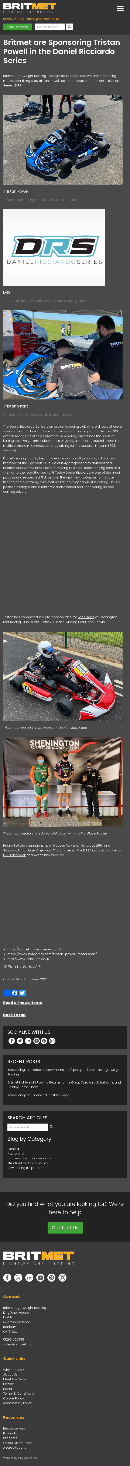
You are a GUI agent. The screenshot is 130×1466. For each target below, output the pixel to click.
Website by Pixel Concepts (20, 1457)
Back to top (14, 1014)
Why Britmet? (13, 1369)
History (8, 1383)
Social (8, 1388)
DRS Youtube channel (100, 849)
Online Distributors (17, 1442)
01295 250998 (13, 19)
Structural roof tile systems (27, 1162)
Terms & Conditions (18, 1393)
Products (10, 1432)
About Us (10, 1373)
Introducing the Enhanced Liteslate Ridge (38, 1094)
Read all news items (22, 1002)
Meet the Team (15, 1378)
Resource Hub (14, 1428)
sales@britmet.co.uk (43, 19)
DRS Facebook (14, 854)
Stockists (10, 1437)
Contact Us (65, 1227)
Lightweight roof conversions (29, 1158)
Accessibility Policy (17, 1402)
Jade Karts (86, 616)
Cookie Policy (13, 1397)
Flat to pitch (16, 1153)
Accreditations (14, 1447)
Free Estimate (17, 27)
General (13, 1148)
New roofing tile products (26, 1167)
